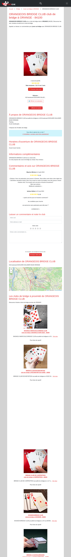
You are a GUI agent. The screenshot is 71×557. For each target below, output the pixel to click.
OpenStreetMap (58, 290)
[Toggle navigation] (67, 3)
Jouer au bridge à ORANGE (31, 9)
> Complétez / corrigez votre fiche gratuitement (35, 134)
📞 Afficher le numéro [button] (35, 108)
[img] (35, 279)
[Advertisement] (35, 40)
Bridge (18, 9)
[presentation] (35, 247)
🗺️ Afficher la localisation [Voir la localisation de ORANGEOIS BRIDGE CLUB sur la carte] (35, 101)
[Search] (40, 3)
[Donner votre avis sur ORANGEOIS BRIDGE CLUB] (35, 89)
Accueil (11, 9)
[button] (36, 277)
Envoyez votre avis (35, 254)
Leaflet (47, 290)
